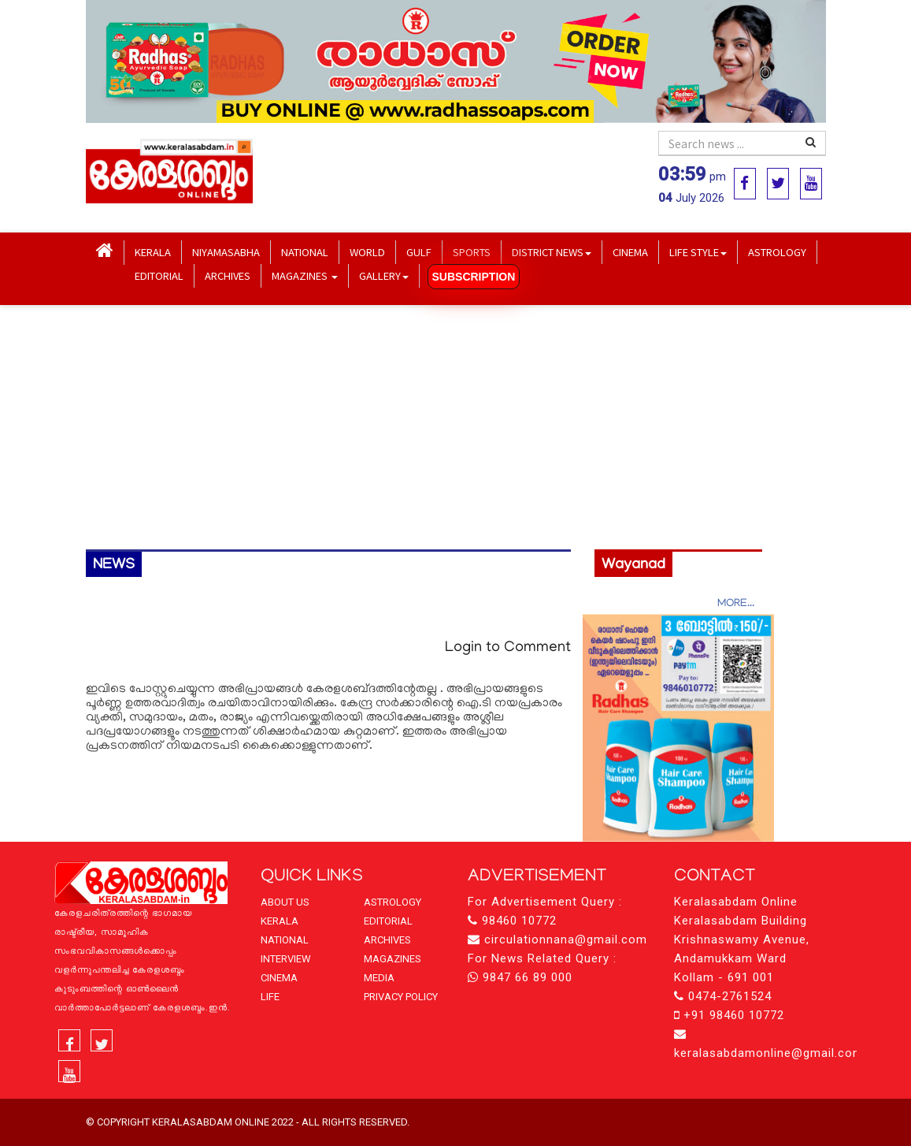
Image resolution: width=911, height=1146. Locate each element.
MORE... (735, 604)
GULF (418, 251)
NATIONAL (304, 251)
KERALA (153, 251)
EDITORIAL (159, 275)
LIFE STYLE (698, 251)
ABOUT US (285, 902)
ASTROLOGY (777, 251)
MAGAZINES (305, 275)
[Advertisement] (456, 427)
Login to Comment (508, 648)
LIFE (270, 997)
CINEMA (630, 251)
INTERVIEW (286, 959)
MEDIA (379, 978)
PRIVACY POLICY (401, 997)
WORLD (367, 251)
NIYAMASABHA (226, 251)
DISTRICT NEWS (551, 251)
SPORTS (472, 251)
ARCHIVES (227, 275)
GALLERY (384, 275)
